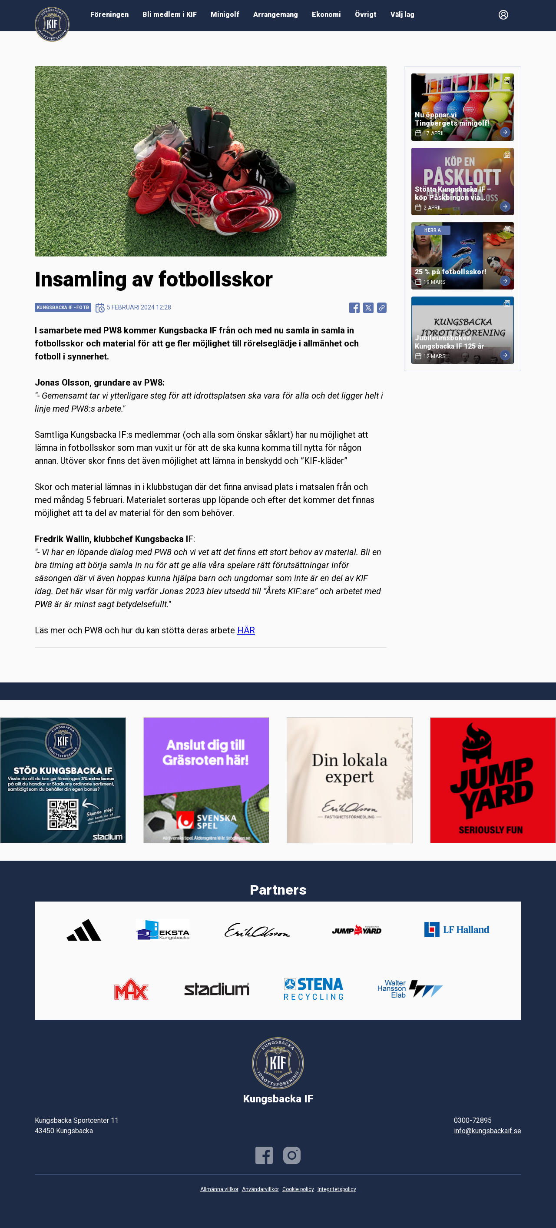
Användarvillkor (260, 1189)
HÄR (246, 630)
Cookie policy (298, 1189)
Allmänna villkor (219, 1189)
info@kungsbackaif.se (487, 1131)
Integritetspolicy (337, 1189)
